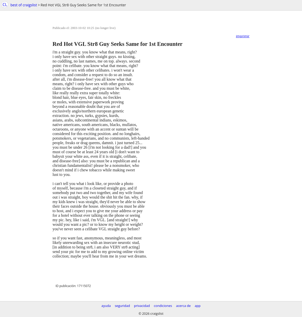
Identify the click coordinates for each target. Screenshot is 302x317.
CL (5, 4)
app (197, 305)
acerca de (183, 305)
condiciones (163, 305)
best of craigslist (23, 5)
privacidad (142, 305)
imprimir (243, 36)
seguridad (122, 305)
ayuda (106, 305)
